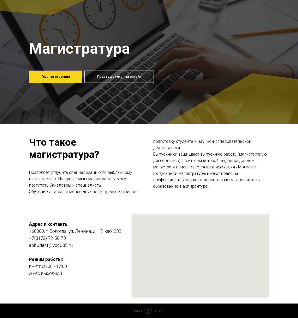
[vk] (32, 287)
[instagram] (40, 287)
